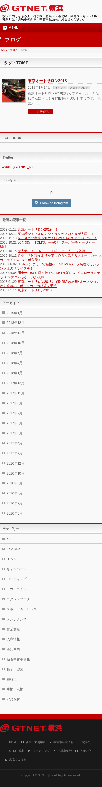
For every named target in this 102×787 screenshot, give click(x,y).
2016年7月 (15, 503)
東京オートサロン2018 (47, 81)
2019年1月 (15, 313)
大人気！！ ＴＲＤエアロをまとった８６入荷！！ (55, 251)
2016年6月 (15, 513)
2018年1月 (15, 373)
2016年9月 (15, 483)
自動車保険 (65, 751)
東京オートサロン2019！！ (38, 229)
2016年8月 (15, 493)
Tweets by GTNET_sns (17, 167)
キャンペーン (17, 569)
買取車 (12, 679)
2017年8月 (15, 403)
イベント (60, 87)
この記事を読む (41, 111)
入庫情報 (13, 639)
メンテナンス (17, 619)
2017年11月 (15, 393)
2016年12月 (15, 463)
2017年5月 (15, 433)
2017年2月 (15, 453)
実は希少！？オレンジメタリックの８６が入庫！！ (56, 234)
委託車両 (13, 649)
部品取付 (13, 699)
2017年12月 (15, 383)
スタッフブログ (79, 87)
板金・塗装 (15, 669)
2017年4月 (15, 443)
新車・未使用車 (36, 742)
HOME (13, 742)
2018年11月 (15, 333)
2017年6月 (15, 423)
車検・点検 (15, 689)
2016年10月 (15, 473)
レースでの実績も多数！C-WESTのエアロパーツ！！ (57, 238)
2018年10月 (15, 343)
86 (8, 539)
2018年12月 (15, 323)
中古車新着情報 (63, 742)
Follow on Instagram (51, 203)
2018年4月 (15, 363)
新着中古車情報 (18, 659)
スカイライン (17, 589)
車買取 (85, 742)
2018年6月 (15, 353)
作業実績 (13, 629)
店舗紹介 (85, 751)
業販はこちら (17, 759)
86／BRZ (13, 549)
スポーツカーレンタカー (25, 609)
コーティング (17, 579)
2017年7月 (15, 413)
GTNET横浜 (45, 775)
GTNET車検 (17, 751)
